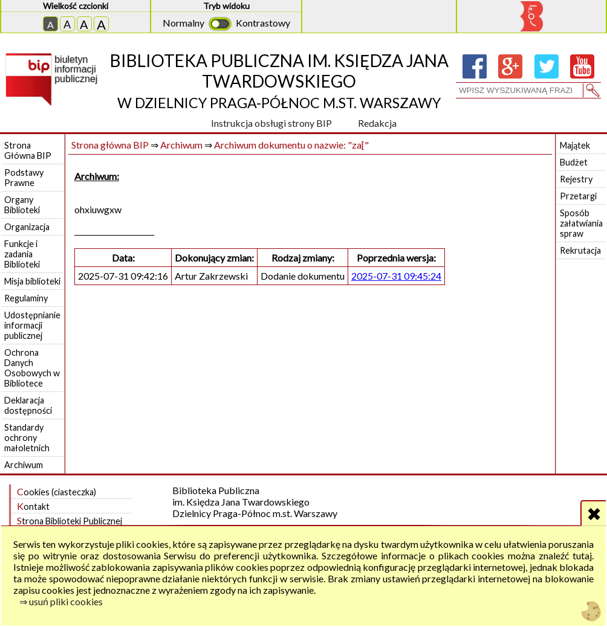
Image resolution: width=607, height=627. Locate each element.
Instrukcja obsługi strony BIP (271, 123)
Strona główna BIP (110, 144)
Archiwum (23, 465)
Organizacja (27, 227)
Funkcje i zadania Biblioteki (22, 254)
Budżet (574, 162)
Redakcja (377, 123)
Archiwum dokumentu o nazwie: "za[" (291, 144)
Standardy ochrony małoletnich (27, 437)
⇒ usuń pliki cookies (61, 601)
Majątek (575, 145)
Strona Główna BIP (27, 150)
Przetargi (578, 196)
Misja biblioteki (32, 281)
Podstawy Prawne (24, 177)
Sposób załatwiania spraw (581, 223)
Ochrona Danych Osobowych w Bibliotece (32, 367)
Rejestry (576, 179)
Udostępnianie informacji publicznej (32, 325)
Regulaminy (26, 298)
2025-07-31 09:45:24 (396, 275)
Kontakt (33, 506)
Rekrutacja (580, 250)
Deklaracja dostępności (28, 405)
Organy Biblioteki (22, 205)
